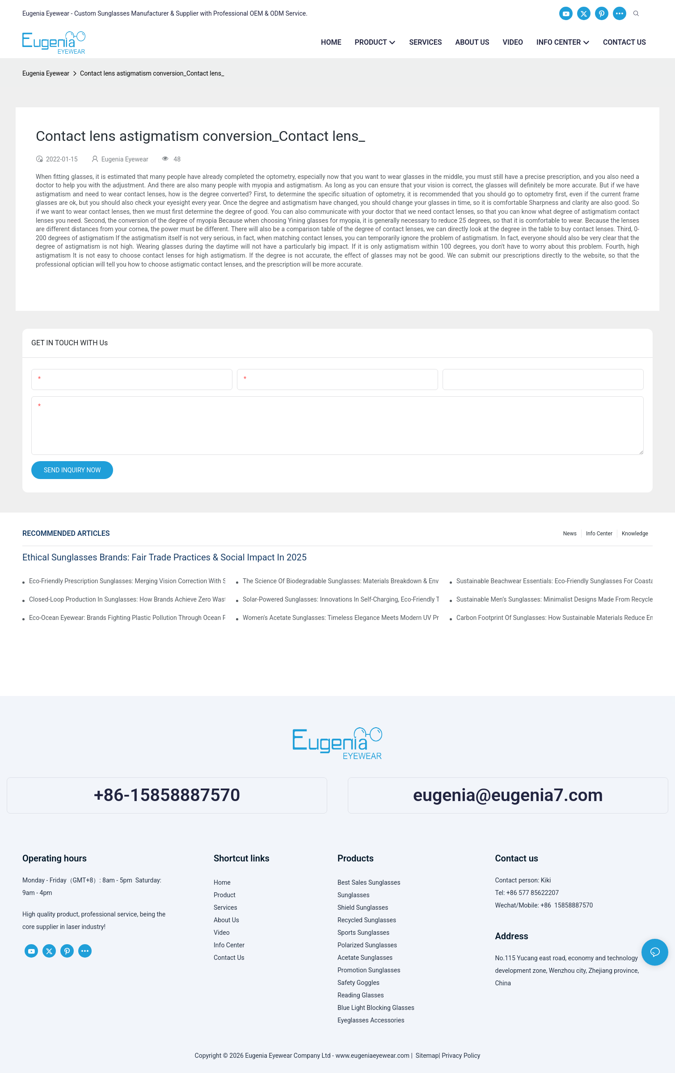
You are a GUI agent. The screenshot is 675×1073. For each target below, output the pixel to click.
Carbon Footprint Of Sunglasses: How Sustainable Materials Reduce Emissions (554, 617)
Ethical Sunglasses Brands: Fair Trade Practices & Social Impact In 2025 (164, 557)
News (570, 533)
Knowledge (635, 533)
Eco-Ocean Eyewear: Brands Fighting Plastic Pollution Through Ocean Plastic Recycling (127, 617)
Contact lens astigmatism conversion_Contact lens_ (152, 73)
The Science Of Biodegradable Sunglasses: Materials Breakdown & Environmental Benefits (341, 581)
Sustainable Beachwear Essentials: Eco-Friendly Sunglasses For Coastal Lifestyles (554, 581)
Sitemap (426, 1055)
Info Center (599, 533)
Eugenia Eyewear (45, 73)
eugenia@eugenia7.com (508, 795)
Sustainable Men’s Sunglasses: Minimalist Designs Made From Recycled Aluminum (554, 599)
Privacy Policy (461, 1055)
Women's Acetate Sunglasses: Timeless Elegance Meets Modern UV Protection (341, 617)
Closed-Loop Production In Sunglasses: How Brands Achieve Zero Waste (127, 599)
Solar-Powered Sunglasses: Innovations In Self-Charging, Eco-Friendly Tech (341, 599)
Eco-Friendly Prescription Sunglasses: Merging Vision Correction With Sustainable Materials (127, 581)
